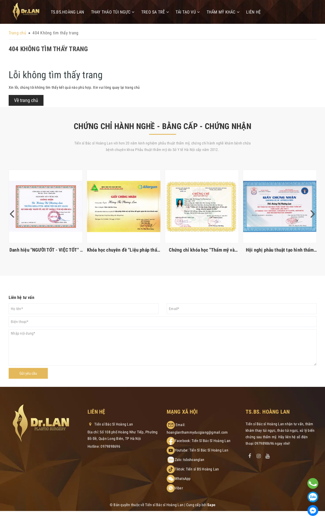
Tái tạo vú (188, 12)
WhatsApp (183, 478)
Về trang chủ (26, 100)
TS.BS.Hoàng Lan (67, 12)
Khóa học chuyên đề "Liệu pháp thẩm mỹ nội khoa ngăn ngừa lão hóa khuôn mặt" (123, 250)
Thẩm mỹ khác (223, 12)
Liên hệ (253, 12)
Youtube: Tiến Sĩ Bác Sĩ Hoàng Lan (201, 450)
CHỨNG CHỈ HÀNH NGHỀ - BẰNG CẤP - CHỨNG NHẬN (162, 126)
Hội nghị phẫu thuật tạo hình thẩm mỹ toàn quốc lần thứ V (280, 250)
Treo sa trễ (155, 12)
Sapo (211, 505)
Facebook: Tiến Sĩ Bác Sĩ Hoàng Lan (203, 441)
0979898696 (110, 446)
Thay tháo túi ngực (113, 12)
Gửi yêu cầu (28, 373)
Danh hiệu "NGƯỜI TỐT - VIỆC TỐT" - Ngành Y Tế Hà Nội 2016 (45, 250)
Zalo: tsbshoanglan (190, 459)
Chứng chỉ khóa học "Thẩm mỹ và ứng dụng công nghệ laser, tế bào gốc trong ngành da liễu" (202, 250)
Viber (179, 488)
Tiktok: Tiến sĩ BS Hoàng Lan (197, 469)
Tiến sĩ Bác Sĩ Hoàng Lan (110, 424)
